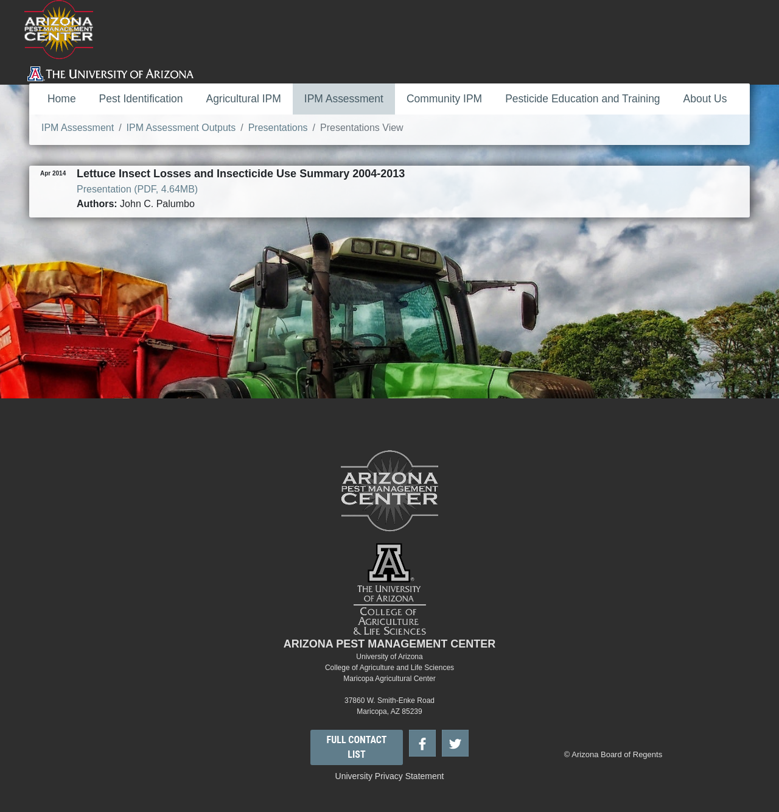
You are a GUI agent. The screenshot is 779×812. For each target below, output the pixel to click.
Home (61, 99)
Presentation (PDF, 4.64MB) (137, 189)
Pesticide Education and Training (582, 99)
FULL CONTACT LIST (357, 747)
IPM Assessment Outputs (181, 127)
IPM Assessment (343, 99)
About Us (705, 99)
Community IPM (444, 99)
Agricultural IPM (243, 99)
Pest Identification (141, 99)
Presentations (278, 127)
